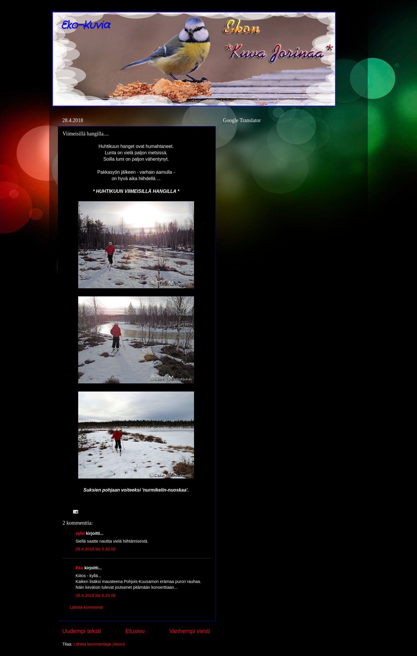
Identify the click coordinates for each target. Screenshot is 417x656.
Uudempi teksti (81, 631)
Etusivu (135, 631)
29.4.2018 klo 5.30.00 (96, 549)
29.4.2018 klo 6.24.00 (96, 595)
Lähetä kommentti (86, 607)
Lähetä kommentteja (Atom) (99, 644)
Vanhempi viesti (189, 631)
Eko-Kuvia (85, 25)
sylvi (80, 533)
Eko (79, 568)
